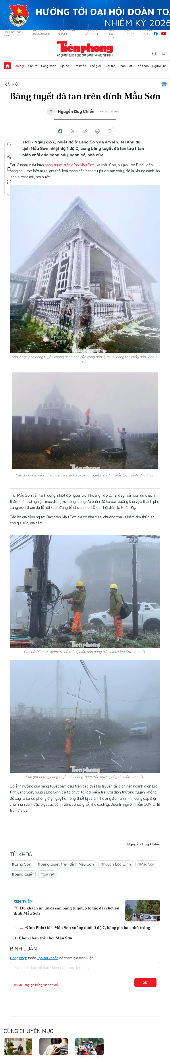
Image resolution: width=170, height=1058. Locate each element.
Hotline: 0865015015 (41, 32)
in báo (97, 131)
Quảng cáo (146, 32)
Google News (164, 84)
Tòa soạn (130, 32)
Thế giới (95, 66)
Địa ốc (64, 66)
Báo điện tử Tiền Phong (85, 49)
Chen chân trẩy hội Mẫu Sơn (45, 937)
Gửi (146, 983)
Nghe (9, 144)
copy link (85, 131)
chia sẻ (60, 131)
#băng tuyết (23, 874)
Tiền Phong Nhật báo (66, 32)
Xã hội (19, 66)
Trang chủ (7, 65)
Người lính (159, 66)
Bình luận (9, 181)
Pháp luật (125, 66)
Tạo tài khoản (47, 958)
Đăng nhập (18, 958)
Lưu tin (9, 169)
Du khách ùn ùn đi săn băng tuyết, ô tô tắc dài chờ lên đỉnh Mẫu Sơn (66, 910)
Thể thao (142, 66)
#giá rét (47, 874)
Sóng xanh (48, 66)
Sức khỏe (79, 66)
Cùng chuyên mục (28, 1031)
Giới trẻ (109, 66)
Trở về (9, 194)
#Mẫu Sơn (146, 864)
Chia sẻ (9, 157)
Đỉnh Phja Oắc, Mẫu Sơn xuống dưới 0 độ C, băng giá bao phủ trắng (84, 927)
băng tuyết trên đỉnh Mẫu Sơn (70, 165)
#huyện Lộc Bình (115, 864)
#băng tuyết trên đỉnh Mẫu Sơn (66, 864)
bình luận (109, 131)
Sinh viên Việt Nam (91, 32)
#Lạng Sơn (21, 864)
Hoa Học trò (111, 34)
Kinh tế (32, 66)
